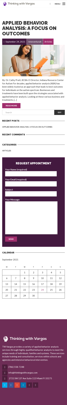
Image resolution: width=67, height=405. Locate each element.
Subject (31, 192)
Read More (11, 106)
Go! (59, 112)
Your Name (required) (31, 172)
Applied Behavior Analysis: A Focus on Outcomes (29, 28)
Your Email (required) (31, 182)
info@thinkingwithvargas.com (22, 372)
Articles (6, 151)
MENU (57, 4)
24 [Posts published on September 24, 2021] (42, 289)
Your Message (31, 216)
